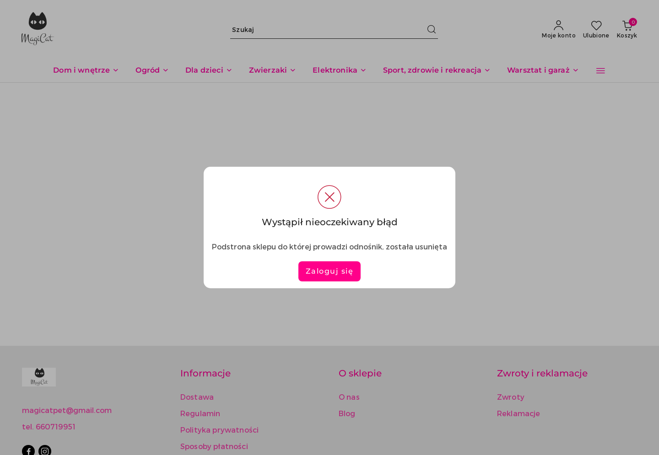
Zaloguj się (330, 271)
